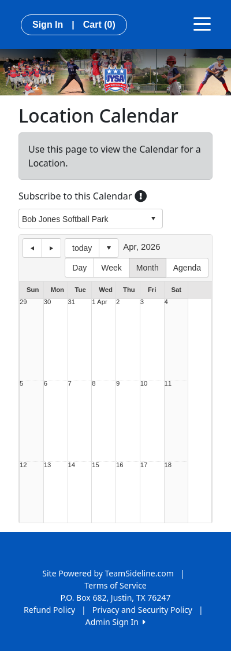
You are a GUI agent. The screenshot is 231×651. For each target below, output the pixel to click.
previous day (32, 248)
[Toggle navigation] (202, 23)
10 (144, 383)
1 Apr (99, 302)
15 (95, 465)
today (82, 248)
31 (72, 302)
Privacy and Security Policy (142, 609)
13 (47, 465)
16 (120, 465)
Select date (108, 248)
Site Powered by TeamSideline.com (107, 573)
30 (47, 302)
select (153, 218)
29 (23, 302)
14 (72, 465)
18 (168, 465)
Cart (99, 24)
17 (144, 465)
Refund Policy (49, 609)
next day (51, 248)
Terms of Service (115, 585)
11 (168, 383)
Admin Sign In (115, 621)
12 (23, 465)
